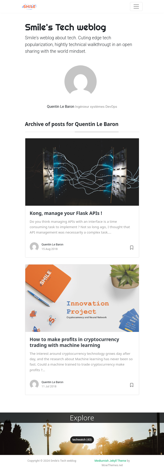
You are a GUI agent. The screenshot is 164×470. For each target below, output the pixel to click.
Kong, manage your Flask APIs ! (66, 213)
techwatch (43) (82, 439)
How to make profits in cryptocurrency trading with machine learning (74, 342)
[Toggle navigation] (136, 6)
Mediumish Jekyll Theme (110, 460)
